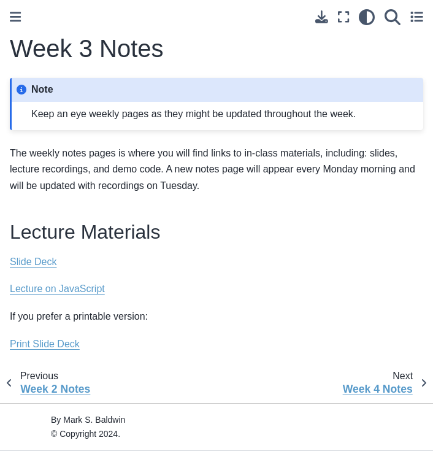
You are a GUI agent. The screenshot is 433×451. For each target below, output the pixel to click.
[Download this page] (321, 16)
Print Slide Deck (45, 344)
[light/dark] (367, 16)
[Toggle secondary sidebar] (416, 16)
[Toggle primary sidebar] (15, 16)
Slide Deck (33, 261)
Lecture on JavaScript (57, 288)
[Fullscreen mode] (343, 16)
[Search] (392, 16)
